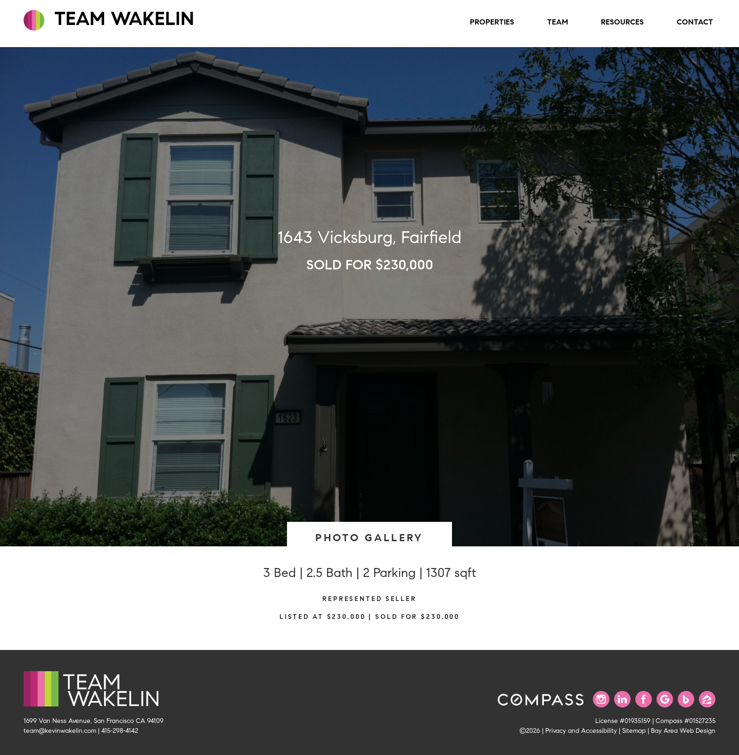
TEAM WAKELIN (109, 19)
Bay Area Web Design (683, 730)
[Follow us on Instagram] (601, 699)
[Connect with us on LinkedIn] (622, 699)
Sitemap (634, 730)
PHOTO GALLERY (369, 537)
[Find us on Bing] (686, 699)
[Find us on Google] (665, 699)
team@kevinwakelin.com (60, 730)
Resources (622, 21)
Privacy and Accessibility (581, 730)
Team (557, 21)
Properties (492, 21)
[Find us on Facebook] (643, 699)
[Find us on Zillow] (707, 699)
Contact (695, 21)
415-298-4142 (119, 730)
